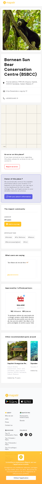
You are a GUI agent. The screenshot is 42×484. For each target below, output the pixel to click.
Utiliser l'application (21, 478)
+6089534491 (12, 98)
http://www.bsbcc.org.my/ (16, 91)
